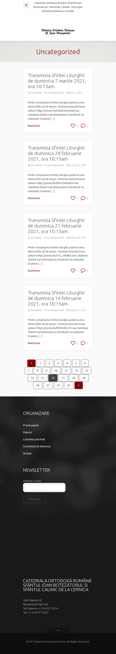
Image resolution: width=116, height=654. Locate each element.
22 (58, 385)
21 (48, 385)
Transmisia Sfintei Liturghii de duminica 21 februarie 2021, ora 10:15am (56, 226)
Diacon (27, 432)
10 (55, 370)
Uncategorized (55, 92)
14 (32, 378)
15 (42, 378)
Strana (27, 453)
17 (63, 378)
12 (76, 370)
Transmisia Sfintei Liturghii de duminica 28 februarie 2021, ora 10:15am (56, 153)
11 (66, 370)
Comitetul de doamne (37, 446)
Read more (34, 125)
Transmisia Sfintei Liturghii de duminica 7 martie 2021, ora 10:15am (57, 81)
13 (86, 370)
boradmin (36, 92)
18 (73, 378)
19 (83, 378)
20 (37, 385)
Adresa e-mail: (32, 480)
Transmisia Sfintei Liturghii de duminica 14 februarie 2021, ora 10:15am (56, 298)
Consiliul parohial (34, 439)
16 (52, 378)
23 (68, 385)
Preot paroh (31, 425)
